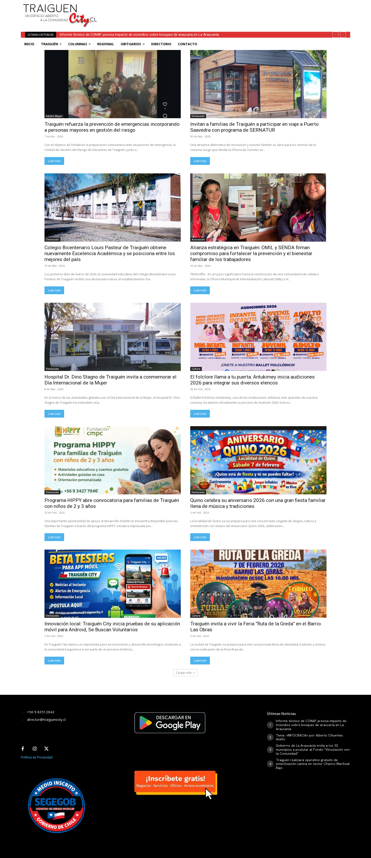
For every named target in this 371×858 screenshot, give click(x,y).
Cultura (196, 368)
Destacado (198, 116)
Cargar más (185, 673)
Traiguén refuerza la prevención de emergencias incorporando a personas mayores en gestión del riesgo (112, 127)
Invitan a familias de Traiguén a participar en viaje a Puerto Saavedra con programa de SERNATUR (254, 127)
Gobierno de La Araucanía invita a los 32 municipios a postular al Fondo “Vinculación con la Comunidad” (313, 749)
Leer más (54, 161)
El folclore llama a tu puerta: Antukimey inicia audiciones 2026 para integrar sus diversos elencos (252, 380)
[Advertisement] (220, 10)
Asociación (198, 239)
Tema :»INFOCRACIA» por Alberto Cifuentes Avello (309, 737)
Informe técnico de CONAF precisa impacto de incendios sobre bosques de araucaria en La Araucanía (139, 34)
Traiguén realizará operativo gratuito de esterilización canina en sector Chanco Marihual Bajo (313, 764)
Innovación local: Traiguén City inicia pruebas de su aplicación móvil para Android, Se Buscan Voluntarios (112, 626)
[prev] (335, 35)
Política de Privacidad (37, 757)
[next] (343, 35)
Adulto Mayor (54, 116)
